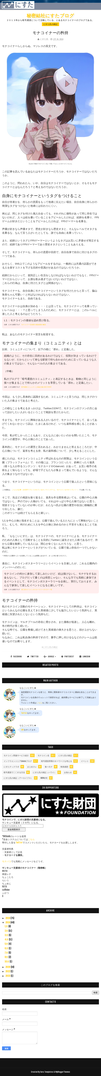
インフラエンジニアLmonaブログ (18, 761)
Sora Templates (46, 1072)
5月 (7, 943)
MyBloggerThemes (62, 1072)
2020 (8, 967)
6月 (7, 948)
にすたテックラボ (11, 767)
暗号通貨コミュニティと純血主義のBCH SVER (36, 387)
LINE (22, 730)
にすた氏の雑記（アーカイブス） (18, 778)
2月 (7, 930)
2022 (8, 971)
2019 (7, 922)
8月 (7, 957)
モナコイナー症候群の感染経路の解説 (33, 324)
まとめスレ (32, 767)
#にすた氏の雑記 (50, 647)
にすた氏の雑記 (51, 24)
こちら (39, 703)
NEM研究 (44, 778)
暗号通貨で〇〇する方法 (14, 772)
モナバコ (6, 861)
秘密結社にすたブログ (50, 15)
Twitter (24, 713)
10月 (7, 961)
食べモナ (49, 767)
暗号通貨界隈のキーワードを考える (56, 761)
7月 (7, 952)
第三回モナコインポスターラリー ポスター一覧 (36, 589)
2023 (8, 975)
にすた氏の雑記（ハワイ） (44, 772)
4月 (7, 939)
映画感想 (64, 767)
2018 (7, 918)
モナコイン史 (43, 755)
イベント (85, 761)
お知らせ (68, 772)
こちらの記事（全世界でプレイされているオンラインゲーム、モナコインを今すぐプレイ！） (45, 490)
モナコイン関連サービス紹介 (16, 755)
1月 (6, 926)
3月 (7, 935)
